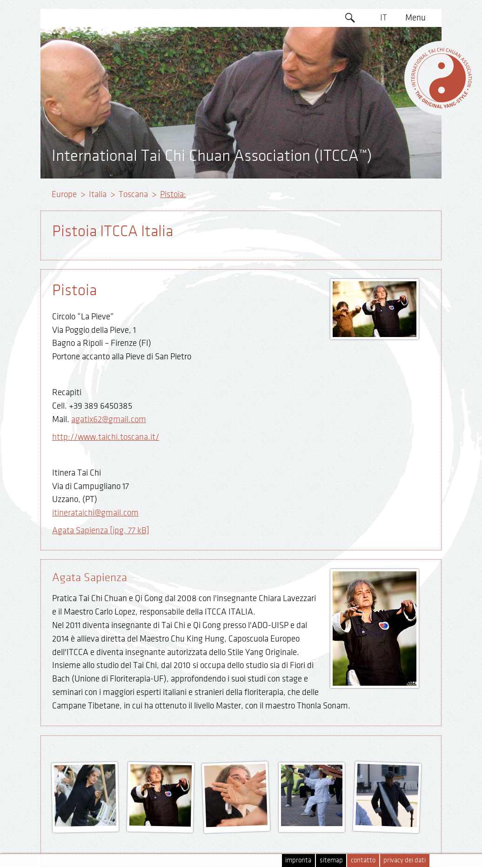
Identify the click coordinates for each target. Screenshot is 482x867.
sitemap (331, 860)
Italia (98, 194)
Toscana (133, 194)
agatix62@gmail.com (108, 419)
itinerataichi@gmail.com (95, 512)
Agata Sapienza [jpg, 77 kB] (100, 530)
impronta (298, 860)
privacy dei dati (404, 860)
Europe (64, 194)
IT (383, 17)
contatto (363, 860)
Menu (415, 17)
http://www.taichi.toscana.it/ (105, 437)
